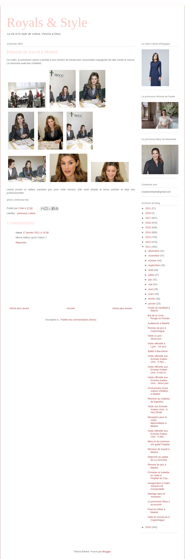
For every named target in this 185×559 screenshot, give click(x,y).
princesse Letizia (26, 213)
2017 (148, 218)
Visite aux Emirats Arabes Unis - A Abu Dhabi (157, 409)
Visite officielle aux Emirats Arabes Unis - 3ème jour (158, 380)
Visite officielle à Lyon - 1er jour (157, 345)
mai (150, 284)
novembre (154, 255)
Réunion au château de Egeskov (159, 400)
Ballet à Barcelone (158, 351)
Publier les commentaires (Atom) (78, 319)
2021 (148, 208)
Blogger (106, 551)
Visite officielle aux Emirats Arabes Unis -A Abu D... (158, 369)
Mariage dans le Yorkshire (156, 495)
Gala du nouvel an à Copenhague (159, 518)
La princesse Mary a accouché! (159, 503)
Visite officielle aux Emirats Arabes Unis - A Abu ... (158, 359)
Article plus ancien (122, 308)
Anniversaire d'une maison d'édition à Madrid (158, 391)
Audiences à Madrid (158, 323)
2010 (148, 527)
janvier (152, 303)
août (151, 270)
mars (151, 294)
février (152, 298)
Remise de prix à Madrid (157, 466)
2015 (148, 227)
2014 (148, 232)
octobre (152, 260)
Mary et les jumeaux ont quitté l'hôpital (159, 443)
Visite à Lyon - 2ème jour (155, 337)
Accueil (71, 308)
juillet (151, 274)
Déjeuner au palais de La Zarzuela (158, 458)
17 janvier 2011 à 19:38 (36, 232)
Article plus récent (19, 308)
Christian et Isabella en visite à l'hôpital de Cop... (158, 475)
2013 (148, 237)
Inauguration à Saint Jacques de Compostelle (159, 486)
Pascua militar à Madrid (156, 511)
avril (150, 289)
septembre (154, 265)
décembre (154, 250)
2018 (148, 213)
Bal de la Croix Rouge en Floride (158, 317)
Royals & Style (47, 22)
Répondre (21, 242)
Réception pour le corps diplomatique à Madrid (157, 421)
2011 (148, 246)
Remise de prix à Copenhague (157, 329)
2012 (148, 242)
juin (150, 279)
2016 (148, 222)
